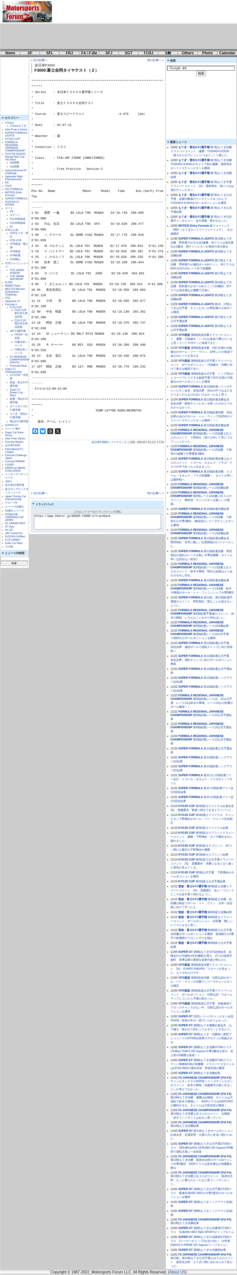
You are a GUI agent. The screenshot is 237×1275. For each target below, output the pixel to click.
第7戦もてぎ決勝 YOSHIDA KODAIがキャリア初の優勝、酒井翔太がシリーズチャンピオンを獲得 (203, 164)
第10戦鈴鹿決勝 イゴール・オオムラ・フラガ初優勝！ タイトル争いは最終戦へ (202, 475)
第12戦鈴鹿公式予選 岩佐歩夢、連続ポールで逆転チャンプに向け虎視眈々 (202, 647)
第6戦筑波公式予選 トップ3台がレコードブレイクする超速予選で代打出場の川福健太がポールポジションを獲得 (202, 377)
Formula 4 (11, 304)
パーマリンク (118, 442)
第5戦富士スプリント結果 (212, 854)
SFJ (108, 53)
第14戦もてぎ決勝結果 (185, 1126)
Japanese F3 (12, 301)
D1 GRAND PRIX (15, 523)
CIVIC (8, 185)
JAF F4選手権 (18, 330)
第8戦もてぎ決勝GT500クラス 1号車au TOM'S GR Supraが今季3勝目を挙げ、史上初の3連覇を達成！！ (203, 1051)
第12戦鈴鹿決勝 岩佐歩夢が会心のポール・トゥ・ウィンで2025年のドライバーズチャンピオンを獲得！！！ (202, 416)
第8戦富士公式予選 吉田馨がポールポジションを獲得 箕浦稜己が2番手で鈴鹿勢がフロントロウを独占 (203, 934)
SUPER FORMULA (16, 198)
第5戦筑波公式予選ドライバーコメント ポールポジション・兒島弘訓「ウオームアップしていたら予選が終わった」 (202, 994)
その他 (9, 546)
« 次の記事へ (39, 60)
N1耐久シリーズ (14, 510)
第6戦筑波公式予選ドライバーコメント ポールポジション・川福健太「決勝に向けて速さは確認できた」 (202, 364)
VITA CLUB (11, 230)
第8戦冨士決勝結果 (220, 912)
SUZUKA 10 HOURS (12, 203)
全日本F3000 (12, 445)
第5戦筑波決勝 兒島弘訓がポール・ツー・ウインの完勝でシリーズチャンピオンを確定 (202, 981)
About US (177, 1272)
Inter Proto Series (15, 438)
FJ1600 (9, 464)
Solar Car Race (14, 543)
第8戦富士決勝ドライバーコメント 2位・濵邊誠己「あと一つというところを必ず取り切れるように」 (202, 890)
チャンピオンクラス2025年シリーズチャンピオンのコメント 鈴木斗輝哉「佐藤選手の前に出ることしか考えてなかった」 (202, 1085)
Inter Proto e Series (16, 129)
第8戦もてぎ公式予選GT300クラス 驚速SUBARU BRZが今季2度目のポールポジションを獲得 (202, 1193)
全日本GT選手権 (14, 485)
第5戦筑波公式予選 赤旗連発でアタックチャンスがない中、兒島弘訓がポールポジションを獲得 (202, 1007)
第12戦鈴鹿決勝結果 (216, 425)
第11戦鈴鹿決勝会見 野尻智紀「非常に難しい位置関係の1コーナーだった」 (202, 542)
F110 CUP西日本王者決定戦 (21, 323)
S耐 (168, 53)
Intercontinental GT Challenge (16, 171)
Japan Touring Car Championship (15, 497)
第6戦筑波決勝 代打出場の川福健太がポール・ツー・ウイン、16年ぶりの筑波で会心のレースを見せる (202, 351)
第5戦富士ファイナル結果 (212, 827)
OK (12, 211)
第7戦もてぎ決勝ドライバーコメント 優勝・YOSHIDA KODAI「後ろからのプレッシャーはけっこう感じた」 (201, 151)
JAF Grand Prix (14, 533)
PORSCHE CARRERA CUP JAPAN (14, 517)
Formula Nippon (14, 441)
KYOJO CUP (12, 138)
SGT (128, 53)
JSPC (8, 481)
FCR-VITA (16, 240)
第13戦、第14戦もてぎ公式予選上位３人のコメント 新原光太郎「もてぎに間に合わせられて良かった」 (202, 1262)
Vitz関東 (14, 166)
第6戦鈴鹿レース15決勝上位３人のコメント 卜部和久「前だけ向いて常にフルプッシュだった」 (202, 437)
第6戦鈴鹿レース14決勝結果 (211, 533)
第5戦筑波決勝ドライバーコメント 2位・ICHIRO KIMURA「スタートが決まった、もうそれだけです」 (201, 968)
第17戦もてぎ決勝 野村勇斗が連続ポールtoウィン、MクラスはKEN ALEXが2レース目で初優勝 (202, 264)
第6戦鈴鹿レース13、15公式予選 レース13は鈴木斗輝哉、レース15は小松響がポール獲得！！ (202, 703)
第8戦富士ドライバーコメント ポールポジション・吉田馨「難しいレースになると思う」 (202, 921)
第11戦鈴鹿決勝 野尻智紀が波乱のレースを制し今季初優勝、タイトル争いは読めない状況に (202, 555)
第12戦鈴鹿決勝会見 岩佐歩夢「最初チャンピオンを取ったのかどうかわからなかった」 (202, 403)
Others (188, 53)
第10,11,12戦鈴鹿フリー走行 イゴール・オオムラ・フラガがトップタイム (202, 779)
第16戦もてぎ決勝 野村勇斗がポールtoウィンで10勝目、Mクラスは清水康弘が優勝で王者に (201, 286)
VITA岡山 (15, 259)
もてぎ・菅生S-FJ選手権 (194, 147)
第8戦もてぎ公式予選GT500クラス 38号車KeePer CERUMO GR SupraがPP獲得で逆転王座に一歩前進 (202, 1147)
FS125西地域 (17, 222)
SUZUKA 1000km (15, 536)
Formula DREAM (15, 461)
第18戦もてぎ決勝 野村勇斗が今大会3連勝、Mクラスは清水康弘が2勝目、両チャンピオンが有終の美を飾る (202, 242)
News (10, 53)
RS (7, 182)
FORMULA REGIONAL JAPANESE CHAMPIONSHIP (15, 146)
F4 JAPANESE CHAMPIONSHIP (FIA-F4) (20, 359)
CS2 (7, 297)
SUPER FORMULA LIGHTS (196, 238)
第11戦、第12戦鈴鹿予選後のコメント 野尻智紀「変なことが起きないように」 (202, 601)
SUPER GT (11, 425)
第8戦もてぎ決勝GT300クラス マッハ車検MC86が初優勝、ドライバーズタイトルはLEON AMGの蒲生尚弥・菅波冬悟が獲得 (203, 1064)
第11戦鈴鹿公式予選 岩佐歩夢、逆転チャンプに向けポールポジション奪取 (202, 660)
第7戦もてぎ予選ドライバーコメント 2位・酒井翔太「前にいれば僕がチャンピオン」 (202, 186)
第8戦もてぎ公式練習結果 (210, 1250)
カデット (15, 214)
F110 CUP (16, 307)
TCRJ (148, 53)
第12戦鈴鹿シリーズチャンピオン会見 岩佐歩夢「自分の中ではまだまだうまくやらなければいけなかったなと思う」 (202, 390)
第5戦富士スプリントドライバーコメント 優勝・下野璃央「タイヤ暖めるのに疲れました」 (202, 836)
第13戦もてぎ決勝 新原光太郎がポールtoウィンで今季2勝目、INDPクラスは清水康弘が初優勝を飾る (201, 1164)
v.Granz (9, 122)
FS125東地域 (17, 218)
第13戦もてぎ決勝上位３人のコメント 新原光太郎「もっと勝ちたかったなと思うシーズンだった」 (202, 1180)
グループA (11, 502)
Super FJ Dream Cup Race (16, 392)
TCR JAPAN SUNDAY (17, 271)
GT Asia (9, 526)
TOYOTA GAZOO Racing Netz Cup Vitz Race (15, 156)
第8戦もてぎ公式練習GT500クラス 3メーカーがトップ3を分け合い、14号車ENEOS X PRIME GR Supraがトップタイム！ (201, 1241)
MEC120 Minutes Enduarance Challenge (15, 291)
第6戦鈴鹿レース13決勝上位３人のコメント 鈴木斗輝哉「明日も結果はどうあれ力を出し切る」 (202, 571)
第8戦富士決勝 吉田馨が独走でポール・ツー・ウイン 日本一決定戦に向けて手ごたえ (202, 903)
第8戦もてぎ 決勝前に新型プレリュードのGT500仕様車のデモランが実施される (202, 1038)
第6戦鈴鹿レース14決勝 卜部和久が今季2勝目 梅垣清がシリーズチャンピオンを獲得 (202, 521)
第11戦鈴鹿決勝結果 (216, 580)
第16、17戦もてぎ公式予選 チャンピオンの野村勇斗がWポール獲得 (201, 308)
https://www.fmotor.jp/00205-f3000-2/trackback (101, 521)
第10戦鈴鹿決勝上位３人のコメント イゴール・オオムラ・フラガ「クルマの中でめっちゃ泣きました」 (202, 462)
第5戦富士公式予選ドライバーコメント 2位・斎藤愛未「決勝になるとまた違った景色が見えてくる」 (202, 863)
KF (11, 226)
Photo (207, 53)
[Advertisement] (82, 24)
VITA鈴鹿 (15, 255)
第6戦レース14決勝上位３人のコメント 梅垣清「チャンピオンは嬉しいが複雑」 (201, 500)
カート (9, 208)
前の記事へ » (155, 60)
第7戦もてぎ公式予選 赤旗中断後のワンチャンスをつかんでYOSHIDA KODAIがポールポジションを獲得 (201, 199)
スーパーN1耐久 (14, 506)
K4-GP (9, 529)
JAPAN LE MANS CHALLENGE (15, 469)
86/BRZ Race (13, 285)
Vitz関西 (14, 162)
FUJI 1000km (12, 539)
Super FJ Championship (13, 370)
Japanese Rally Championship (14, 178)
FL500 (8, 282)
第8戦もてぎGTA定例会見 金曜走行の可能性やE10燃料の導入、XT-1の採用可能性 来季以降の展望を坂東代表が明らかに (201, 955)
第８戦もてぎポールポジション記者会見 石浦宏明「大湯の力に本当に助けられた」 (202, 1134)
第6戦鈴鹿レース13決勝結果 (211, 626)
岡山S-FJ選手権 (19, 421)
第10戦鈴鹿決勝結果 (216, 509)
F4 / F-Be (89, 53)
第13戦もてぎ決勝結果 (185, 1223)
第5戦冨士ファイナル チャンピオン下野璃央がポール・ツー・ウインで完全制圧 (202, 819)
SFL (49, 53)
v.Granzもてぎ (18, 125)
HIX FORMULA (14, 189)
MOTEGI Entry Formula (13, 194)
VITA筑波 (15, 251)
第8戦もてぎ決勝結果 (207, 1073)
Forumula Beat (18, 365)
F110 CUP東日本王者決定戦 (21, 313)
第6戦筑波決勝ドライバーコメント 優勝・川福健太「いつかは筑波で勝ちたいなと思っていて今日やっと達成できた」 (202, 339)
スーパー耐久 (13, 428)
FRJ (69, 53)
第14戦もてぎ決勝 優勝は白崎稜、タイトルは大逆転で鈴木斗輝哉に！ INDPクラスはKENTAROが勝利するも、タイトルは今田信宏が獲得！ (202, 1101)
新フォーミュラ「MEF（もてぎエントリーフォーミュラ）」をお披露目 (202, 229)
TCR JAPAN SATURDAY (17, 277)
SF (29, 53)
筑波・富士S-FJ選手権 (192, 886)
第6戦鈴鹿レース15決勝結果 (211, 487)
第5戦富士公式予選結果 (210, 881)
